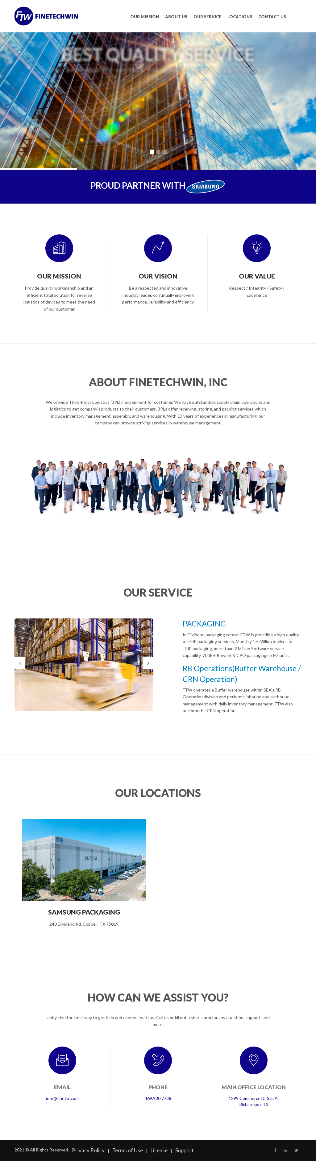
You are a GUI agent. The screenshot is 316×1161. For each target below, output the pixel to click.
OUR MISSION (144, 16)
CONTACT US (272, 16)
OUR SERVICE (207, 16)
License (159, 1150)
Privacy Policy (88, 1150)
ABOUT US (176, 16)
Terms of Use (127, 1150)
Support (184, 1150)
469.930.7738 (158, 1098)
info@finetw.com (62, 1098)
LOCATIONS (239, 16)
